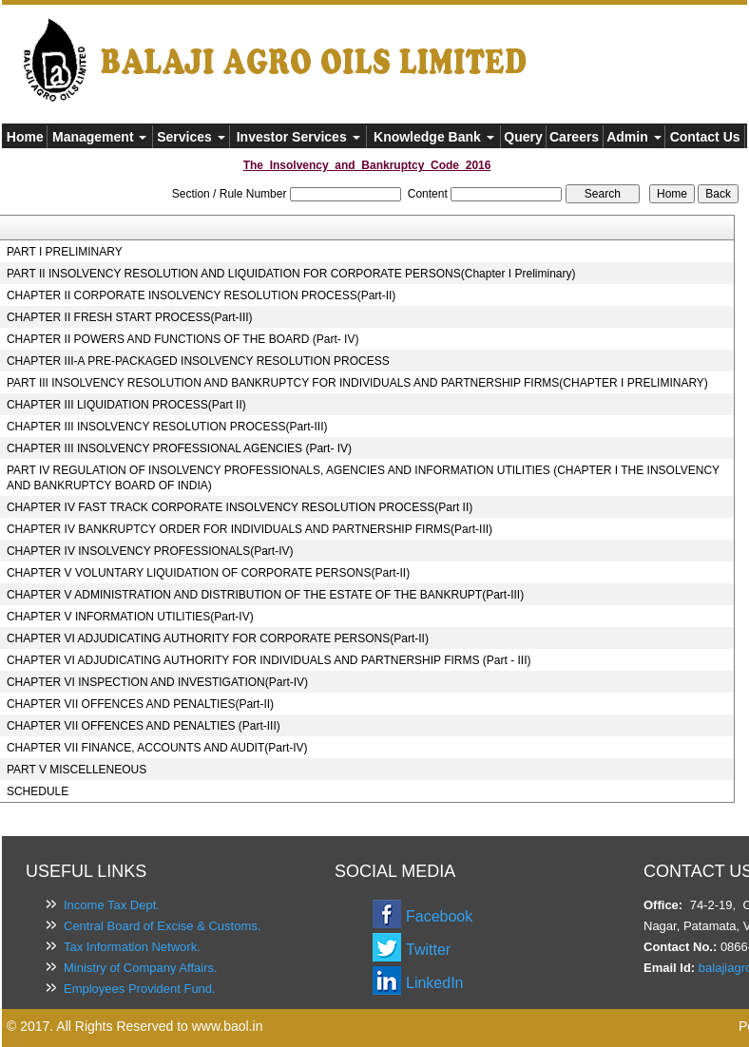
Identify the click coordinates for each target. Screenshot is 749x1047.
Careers (574, 136)
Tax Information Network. (132, 947)
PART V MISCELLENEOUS (76, 769)
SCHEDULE (37, 791)
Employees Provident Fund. (140, 988)
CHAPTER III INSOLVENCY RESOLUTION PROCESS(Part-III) (167, 426)
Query (523, 136)
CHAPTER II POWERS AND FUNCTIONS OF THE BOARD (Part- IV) (182, 339)
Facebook (439, 916)
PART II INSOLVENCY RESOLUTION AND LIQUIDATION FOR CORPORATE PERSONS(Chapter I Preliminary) (291, 273)
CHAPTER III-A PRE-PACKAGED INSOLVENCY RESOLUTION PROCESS (198, 361)
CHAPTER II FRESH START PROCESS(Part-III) (130, 317)
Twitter (428, 950)
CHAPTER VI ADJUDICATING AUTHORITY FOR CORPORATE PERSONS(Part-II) (218, 638)
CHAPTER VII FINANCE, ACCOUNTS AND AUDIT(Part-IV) (157, 747)
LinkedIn (435, 983)
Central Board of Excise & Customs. (162, 926)
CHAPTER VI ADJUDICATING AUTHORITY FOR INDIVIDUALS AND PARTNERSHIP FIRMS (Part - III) (269, 660)
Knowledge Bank (434, 136)
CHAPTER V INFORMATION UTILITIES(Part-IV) (130, 616)
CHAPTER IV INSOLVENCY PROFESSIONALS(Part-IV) (150, 551)
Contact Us (705, 136)
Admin (633, 136)
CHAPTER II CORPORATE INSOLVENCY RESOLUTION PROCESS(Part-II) (201, 295)
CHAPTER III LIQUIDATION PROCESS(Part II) (126, 404)
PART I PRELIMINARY (65, 251)
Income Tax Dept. (112, 905)
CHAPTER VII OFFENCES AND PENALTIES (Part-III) (143, 726)
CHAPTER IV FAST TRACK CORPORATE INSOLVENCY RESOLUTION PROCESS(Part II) (239, 507)
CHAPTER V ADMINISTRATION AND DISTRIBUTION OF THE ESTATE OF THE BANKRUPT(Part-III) (265, 594)
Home (25, 136)
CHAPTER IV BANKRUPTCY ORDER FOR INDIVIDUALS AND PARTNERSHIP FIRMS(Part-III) (249, 529)
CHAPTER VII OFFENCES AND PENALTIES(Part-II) (140, 704)
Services (191, 136)
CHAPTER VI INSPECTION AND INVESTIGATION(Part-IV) (157, 682)
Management (99, 136)
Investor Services (298, 136)
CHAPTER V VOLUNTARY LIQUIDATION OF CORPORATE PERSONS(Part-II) (208, 573)
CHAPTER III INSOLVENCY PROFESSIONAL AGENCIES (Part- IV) (179, 448)
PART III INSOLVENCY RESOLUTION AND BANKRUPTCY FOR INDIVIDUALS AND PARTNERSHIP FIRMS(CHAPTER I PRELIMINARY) (357, 383)
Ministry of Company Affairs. (141, 968)
